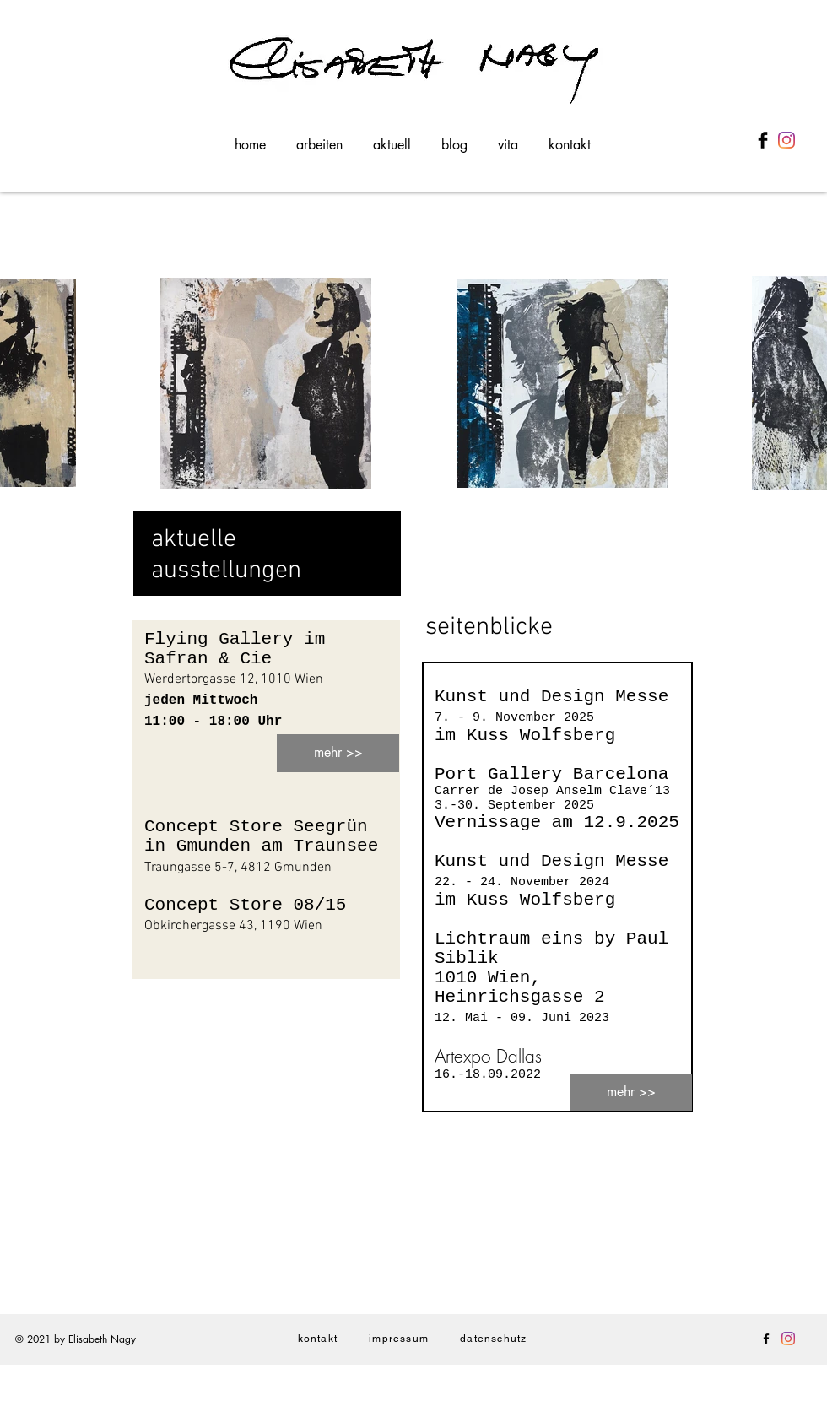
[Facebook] (766, 1338)
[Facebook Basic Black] (762, 140)
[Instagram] (786, 140)
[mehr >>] (338, 753)
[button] (319, 138)
